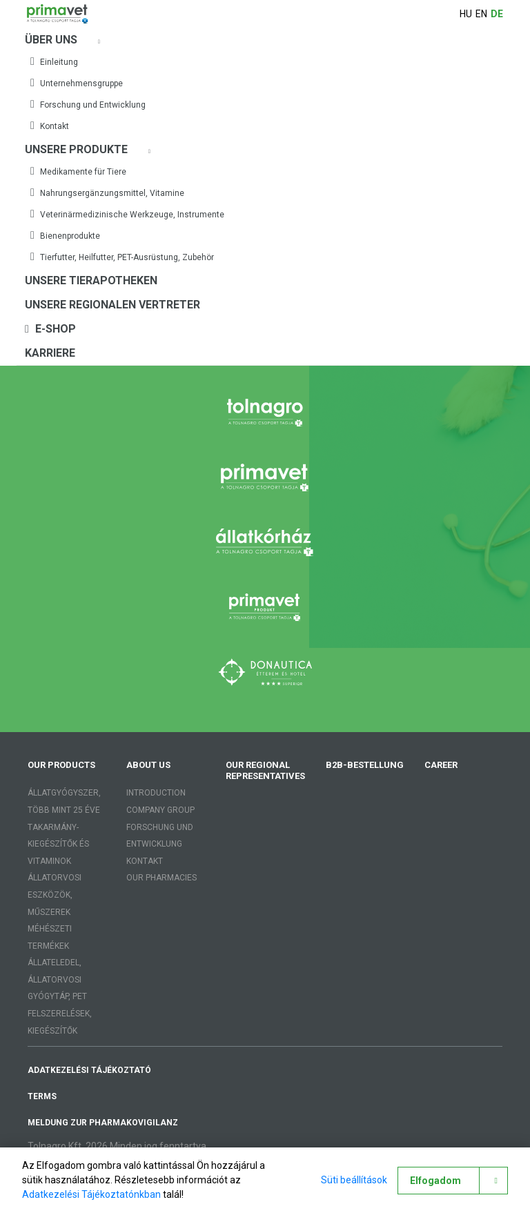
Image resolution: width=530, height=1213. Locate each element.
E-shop (50, 328)
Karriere (50, 352)
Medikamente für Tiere (78, 171)
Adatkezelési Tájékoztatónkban (91, 1194)
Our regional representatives (265, 770)
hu (466, 13)
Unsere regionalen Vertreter (112, 304)
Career (441, 765)
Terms (42, 1096)
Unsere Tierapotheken (91, 280)
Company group (160, 810)
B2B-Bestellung (365, 765)
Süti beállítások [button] (353, 1179)
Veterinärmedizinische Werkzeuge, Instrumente (127, 213)
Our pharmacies (161, 877)
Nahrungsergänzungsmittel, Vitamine (107, 192)
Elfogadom (435, 1180)
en (481, 13)
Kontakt (49, 125)
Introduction (156, 793)
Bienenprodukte (65, 235)
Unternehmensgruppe (76, 82)
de (497, 13)
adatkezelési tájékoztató (89, 1070)
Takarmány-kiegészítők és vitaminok (58, 844)
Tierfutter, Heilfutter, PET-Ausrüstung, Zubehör (122, 256)
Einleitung (54, 61)
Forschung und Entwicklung (88, 104)
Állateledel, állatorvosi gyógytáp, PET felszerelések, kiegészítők (60, 996)
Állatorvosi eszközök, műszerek (54, 894)
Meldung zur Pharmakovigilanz (103, 1122)
